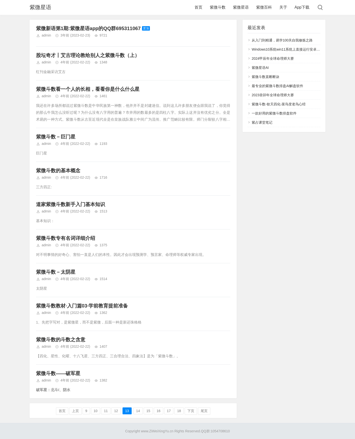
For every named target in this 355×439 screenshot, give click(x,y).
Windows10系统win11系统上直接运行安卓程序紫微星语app (297, 49)
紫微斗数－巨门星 (55, 136)
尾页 (204, 411)
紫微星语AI (260, 68)
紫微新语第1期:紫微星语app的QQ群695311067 (88, 28)
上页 (75, 411)
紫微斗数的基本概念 (58, 170)
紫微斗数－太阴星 (55, 272)
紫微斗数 (218, 7)
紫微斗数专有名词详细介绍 (65, 238)
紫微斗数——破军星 (58, 373)
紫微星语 (40, 7)
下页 (190, 411)
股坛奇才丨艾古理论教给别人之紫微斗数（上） (88, 55)
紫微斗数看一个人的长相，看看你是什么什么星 (88, 89)
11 (106, 411)
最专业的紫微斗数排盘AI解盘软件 (277, 86)
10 (96, 411)
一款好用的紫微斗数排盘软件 (274, 113)
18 (179, 411)
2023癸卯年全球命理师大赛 (273, 95)
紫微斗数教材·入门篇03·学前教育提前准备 (82, 305)
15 (148, 411)
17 (169, 411)
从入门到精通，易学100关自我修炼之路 (282, 40)
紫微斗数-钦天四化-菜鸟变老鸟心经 (279, 104)
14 (138, 411)
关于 (283, 7)
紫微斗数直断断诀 (265, 77)
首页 (198, 7)
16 (158, 411)
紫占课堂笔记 (262, 122)
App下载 (302, 7)
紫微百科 (264, 7)
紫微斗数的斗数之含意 (60, 339)
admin (46, 35)
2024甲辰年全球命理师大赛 (273, 58)
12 (116, 411)
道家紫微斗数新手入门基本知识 (70, 204)
